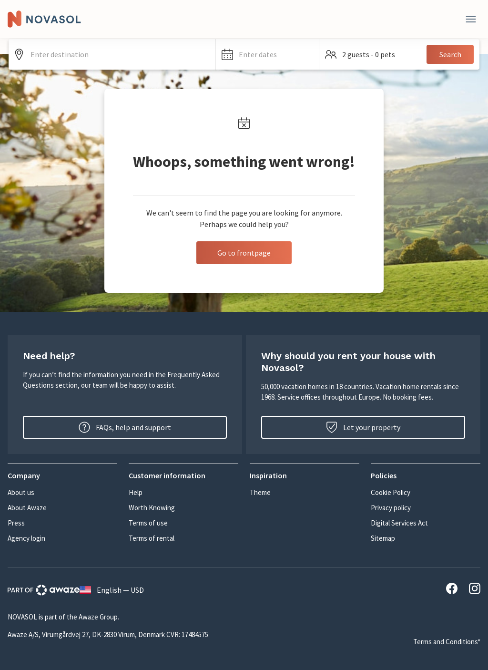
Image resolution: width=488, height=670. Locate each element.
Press (16, 522)
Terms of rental (151, 538)
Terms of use (148, 522)
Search (450, 54)
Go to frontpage (244, 253)
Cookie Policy (390, 492)
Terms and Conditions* (446, 641)
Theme (260, 492)
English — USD (112, 590)
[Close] (470, 19)
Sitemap (383, 538)
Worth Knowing (152, 507)
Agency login (26, 538)
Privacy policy (391, 507)
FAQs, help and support (125, 427)
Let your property (363, 427)
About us (21, 492)
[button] (267, 54)
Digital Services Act (399, 522)
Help (135, 492)
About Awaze (27, 507)
